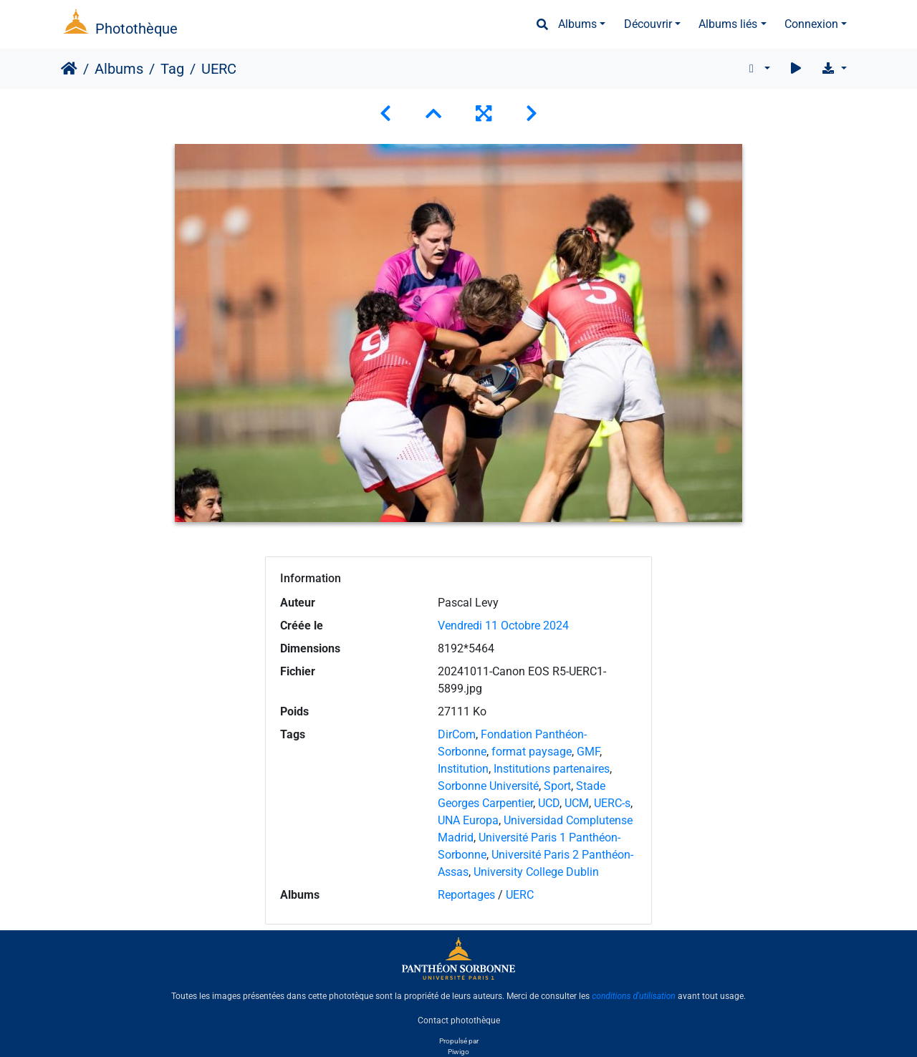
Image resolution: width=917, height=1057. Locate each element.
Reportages (466, 895)
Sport (557, 786)
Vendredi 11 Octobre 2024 (503, 625)
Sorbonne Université (488, 786)
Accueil (69, 68)
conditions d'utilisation (634, 996)
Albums (577, 24)
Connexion (811, 24)
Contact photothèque (459, 1020)
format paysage (531, 751)
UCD (549, 803)
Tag (172, 68)
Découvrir (648, 24)
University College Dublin (536, 872)
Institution (463, 769)
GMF (588, 751)
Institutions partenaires (552, 769)
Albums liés (727, 24)
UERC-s (612, 803)
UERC (520, 895)
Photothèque (136, 28)
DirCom (457, 734)
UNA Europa (468, 820)
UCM (577, 803)
